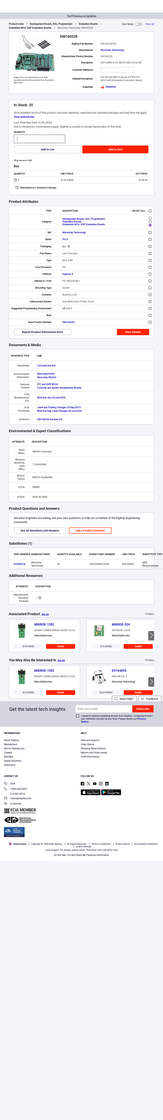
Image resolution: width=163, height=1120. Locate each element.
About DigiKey (11, 740)
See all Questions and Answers (39, 530)
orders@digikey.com (17, 799)
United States (18, 844)
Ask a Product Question (90, 530)
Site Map (8, 756)
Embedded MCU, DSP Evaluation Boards (30, 28)
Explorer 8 (67, 274)
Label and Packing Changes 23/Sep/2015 (59, 407)
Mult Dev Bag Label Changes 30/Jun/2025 (59, 411)
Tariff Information (90, 756)
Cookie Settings (83, 846)
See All (45, 614)
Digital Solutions (12, 760)
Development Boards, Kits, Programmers (51, 24)
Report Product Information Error (42, 332)
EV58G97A (19, 564)
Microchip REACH (46, 377)
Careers (8, 752)
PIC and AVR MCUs (47, 384)
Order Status (87, 744)
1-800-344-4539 (15, 789)
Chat (9, 784)
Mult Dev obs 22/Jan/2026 (51, 397)
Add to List (47, 149)
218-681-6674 (14, 793)
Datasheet (108, 86)
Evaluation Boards (88, 24)
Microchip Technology (112, 50)
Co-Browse (12, 804)
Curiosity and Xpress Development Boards (59, 387)
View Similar (133, 332)
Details (60, 646)
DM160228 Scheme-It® (49, 419)
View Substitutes (24, 116)
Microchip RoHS (45, 373)
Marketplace (10, 744)
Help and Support (90, 740)
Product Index (16, 24)
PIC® (65, 239)
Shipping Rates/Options (93, 748)
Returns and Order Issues (94, 752)
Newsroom (10, 765)
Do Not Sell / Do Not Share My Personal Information (81, 855)
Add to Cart (115, 149)
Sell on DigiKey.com (14, 748)
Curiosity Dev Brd (46, 365)
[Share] (149, 24)
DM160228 (68, 322)
